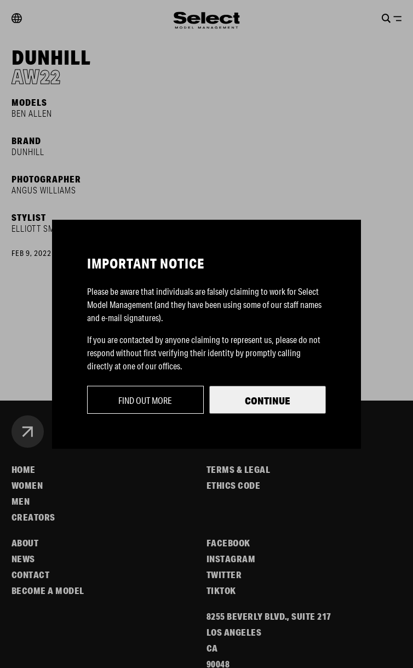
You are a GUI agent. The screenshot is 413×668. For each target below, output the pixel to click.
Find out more (145, 400)
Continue (267, 400)
